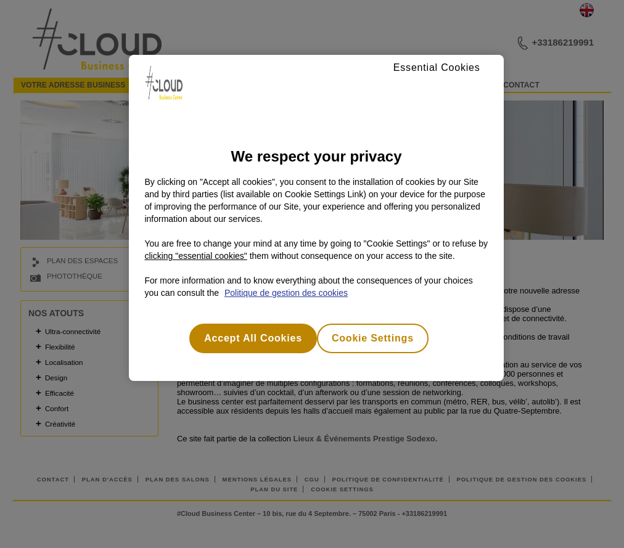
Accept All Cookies (253, 338)
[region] (316, 218)
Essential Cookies (436, 67)
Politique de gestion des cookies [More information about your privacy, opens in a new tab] (286, 293)
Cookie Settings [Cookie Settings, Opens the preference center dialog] (373, 338)
